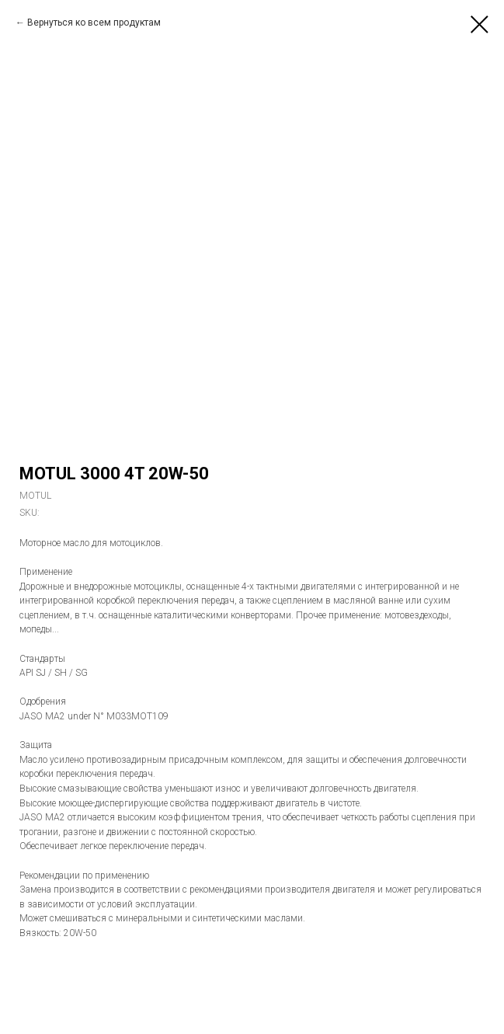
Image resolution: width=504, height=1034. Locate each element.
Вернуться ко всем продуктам (94, 22)
